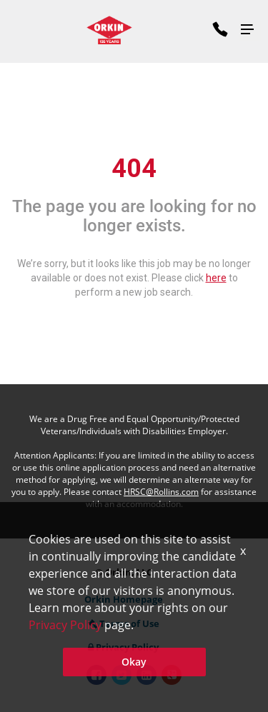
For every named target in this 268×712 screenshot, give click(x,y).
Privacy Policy (123, 647)
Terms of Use (123, 623)
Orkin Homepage (123, 599)
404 (134, 168)
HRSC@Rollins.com (161, 492)
